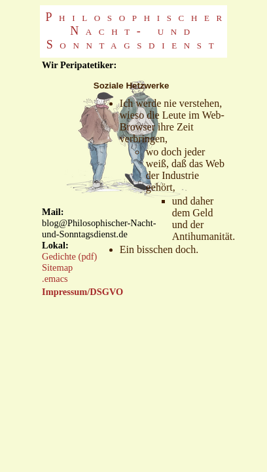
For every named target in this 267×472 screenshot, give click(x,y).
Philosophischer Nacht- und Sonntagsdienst (137, 30)
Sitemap (57, 267)
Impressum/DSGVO (82, 291)
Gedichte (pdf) (69, 256)
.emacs (55, 278)
